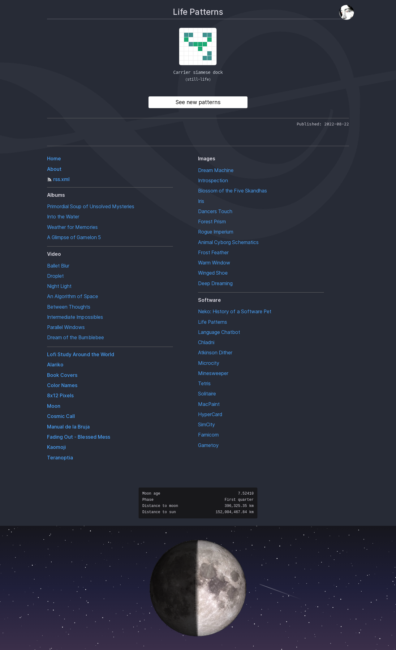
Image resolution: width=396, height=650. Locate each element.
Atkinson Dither (215, 353)
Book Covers (62, 375)
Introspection (213, 181)
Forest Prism (212, 222)
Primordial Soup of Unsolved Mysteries (90, 206)
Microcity (208, 363)
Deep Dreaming (215, 283)
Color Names (62, 385)
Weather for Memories (72, 227)
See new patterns (198, 102)
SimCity (206, 425)
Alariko (55, 365)
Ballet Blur (58, 266)
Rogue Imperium (215, 232)
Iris (201, 201)
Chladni (206, 342)
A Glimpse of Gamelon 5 (74, 237)
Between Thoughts (69, 307)
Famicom (208, 435)
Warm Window (214, 263)
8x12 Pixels (60, 396)
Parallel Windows (66, 327)
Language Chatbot (219, 332)
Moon (53, 406)
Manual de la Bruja (68, 427)
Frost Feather (213, 252)
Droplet (55, 276)
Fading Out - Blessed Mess (78, 437)
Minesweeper (213, 373)
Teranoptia (60, 458)
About (54, 169)
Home (54, 159)
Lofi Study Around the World (80, 354)
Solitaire (207, 394)
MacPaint (209, 404)
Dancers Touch (215, 211)
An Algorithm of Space (72, 296)
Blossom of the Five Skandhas (232, 191)
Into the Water (63, 217)
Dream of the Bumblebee (75, 337)
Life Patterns (212, 322)
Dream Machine (216, 170)
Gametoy (208, 445)
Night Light (59, 286)
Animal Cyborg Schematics (228, 242)
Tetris (204, 383)
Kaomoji (56, 447)
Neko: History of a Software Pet (234, 311)
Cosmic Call (61, 416)
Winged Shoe (213, 273)
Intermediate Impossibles (75, 317)
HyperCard (210, 414)
